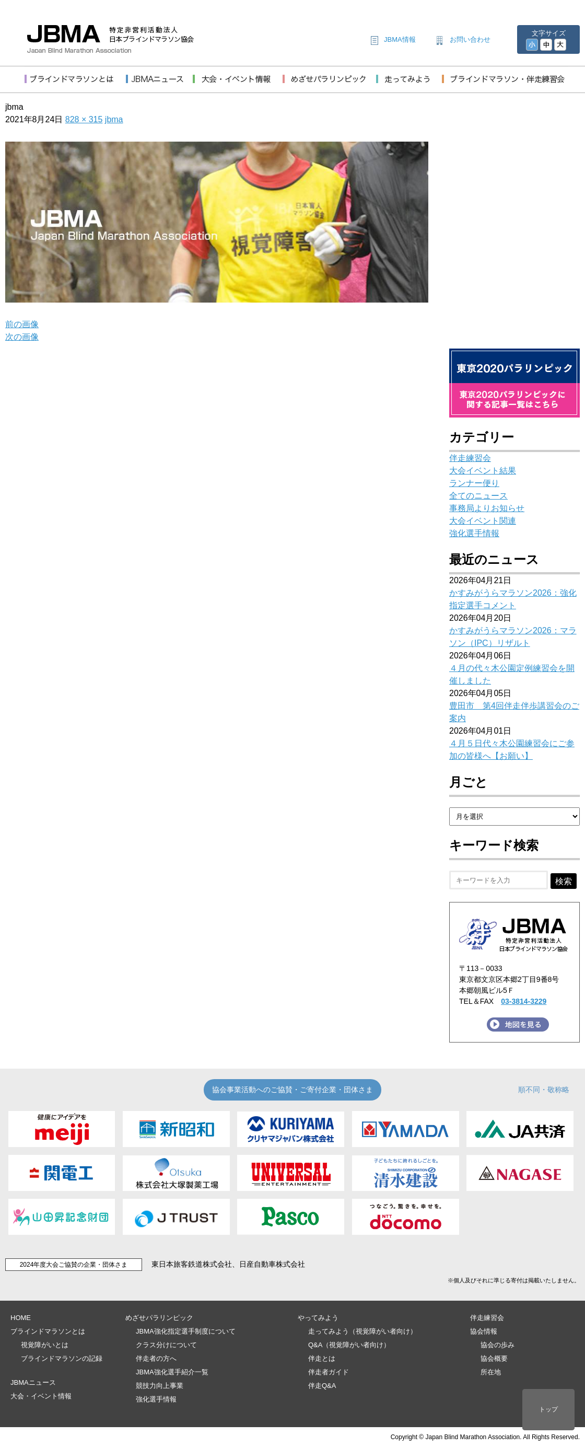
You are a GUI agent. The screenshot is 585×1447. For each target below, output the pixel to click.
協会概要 (494, 1358)
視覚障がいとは (44, 1345)
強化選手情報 (474, 533)
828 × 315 (84, 119)
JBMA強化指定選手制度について (186, 1331)
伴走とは (321, 1358)
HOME (20, 1318)
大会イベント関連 (482, 520)
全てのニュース (478, 495)
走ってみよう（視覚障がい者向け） (362, 1331)
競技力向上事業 (159, 1386)
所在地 (491, 1372)
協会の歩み (497, 1345)
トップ (548, 1409)
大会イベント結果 (482, 470)
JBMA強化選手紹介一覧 (172, 1372)
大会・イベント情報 (41, 1396)
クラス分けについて (166, 1345)
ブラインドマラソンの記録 (61, 1358)
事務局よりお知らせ (486, 508)
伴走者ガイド (328, 1372)
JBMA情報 (400, 39)
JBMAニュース (33, 1382)
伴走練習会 (470, 458)
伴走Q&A (322, 1386)
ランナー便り (474, 483)
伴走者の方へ (156, 1358)
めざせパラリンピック (159, 1318)
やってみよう (318, 1318)
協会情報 (483, 1331)
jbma (114, 119)
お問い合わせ (470, 39)
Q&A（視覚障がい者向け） (349, 1345)
